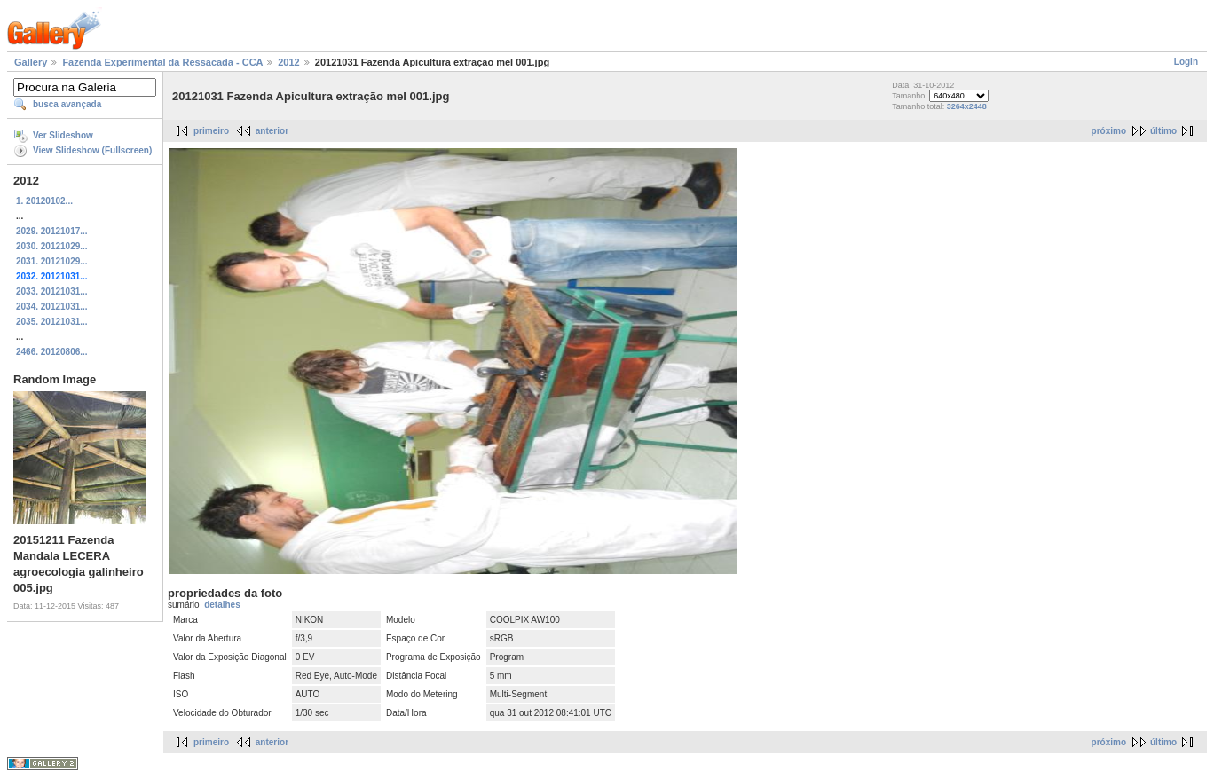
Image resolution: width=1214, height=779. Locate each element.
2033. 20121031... (52, 291)
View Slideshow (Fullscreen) (92, 150)
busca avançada (67, 104)
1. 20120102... (44, 201)
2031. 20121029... (52, 261)
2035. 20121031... (52, 322)
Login (1186, 62)
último (1163, 131)
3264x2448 (967, 106)
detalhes (222, 605)
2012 (288, 62)
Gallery (30, 62)
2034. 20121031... (52, 306)
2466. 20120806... (52, 352)
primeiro (211, 131)
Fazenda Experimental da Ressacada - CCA (162, 62)
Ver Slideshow (63, 135)
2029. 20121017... (52, 231)
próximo (1109, 131)
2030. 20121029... (52, 246)
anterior (272, 131)
